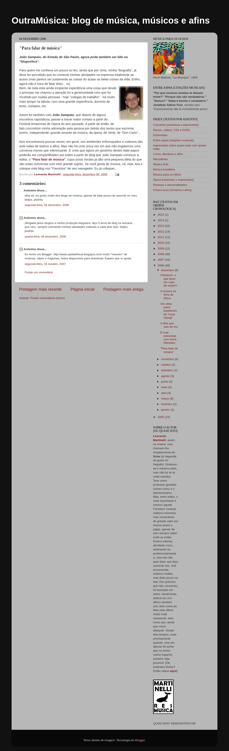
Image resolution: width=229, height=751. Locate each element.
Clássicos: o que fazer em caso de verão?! (168, 280)
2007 (161, 259)
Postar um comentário (39, 272)
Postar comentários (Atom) (47, 298)
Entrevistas (160, 135)
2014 (161, 220)
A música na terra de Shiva (168, 295)
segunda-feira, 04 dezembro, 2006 (47, 205)
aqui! (173, 671)
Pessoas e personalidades (170, 184)
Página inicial (82, 289)
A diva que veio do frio (169, 325)
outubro (166, 364)
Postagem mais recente (40, 289)
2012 (161, 231)
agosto (165, 376)
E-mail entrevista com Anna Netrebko (168, 338)
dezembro (168, 270)
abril (164, 393)
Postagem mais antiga (123, 289)
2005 (161, 417)
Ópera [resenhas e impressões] (173, 179)
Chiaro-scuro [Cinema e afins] (172, 190)
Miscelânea (160, 159)
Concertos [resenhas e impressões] (176, 124)
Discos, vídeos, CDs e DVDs (171, 130)
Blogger (140, 740)
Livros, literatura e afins (168, 154)
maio (164, 387)
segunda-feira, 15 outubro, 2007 (45, 264)
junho (165, 381)
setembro (167, 370)
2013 (161, 225)
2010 (161, 242)
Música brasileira (164, 169)
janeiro (165, 409)
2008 (161, 254)
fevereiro (167, 404)
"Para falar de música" (48, 159)
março (165, 398)
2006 (161, 265)
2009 (161, 248)
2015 (161, 214)
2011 (161, 237)
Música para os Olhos (167, 174)
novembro (168, 359)
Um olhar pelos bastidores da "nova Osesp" (168, 310)
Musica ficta (160, 164)
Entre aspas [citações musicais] (173, 140)
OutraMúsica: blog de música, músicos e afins (111, 20)
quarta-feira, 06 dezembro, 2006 (45, 236)
